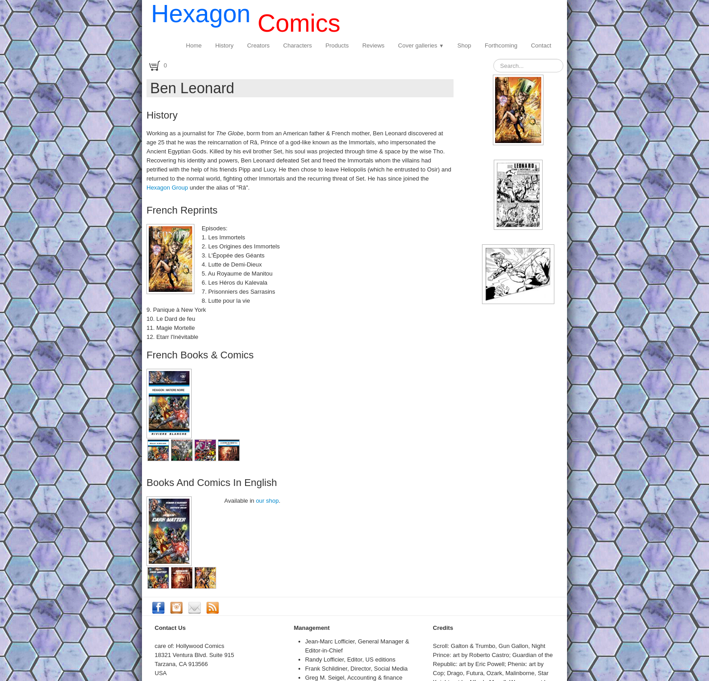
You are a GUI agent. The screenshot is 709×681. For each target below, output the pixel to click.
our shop (267, 500)
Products (337, 45)
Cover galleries (421, 45)
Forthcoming (501, 45)
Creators (258, 45)
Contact (541, 45)
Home (194, 45)
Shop (464, 45)
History (224, 45)
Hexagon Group (167, 187)
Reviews (373, 45)
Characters (297, 45)
